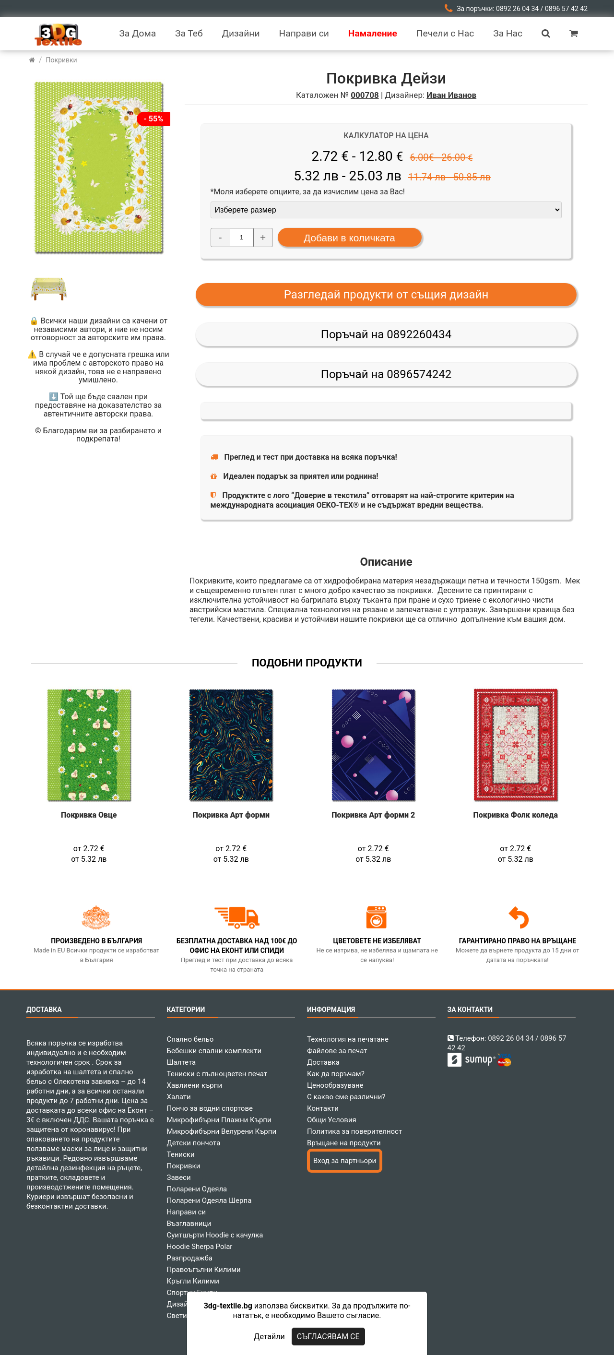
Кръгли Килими (193, 1281)
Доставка (323, 1062)
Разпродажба (190, 1258)
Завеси (179, 1177)
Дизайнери (185, 1304)
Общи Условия (331, 1120)
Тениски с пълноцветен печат (217, 1074)
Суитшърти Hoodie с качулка (215, 1235)
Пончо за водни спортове (210, 1108)
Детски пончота (194, 1143)
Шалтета (181, 1062)
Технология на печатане (348, 1039)
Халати (179, 1097)
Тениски (181, 1154)
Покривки (184, 1166)
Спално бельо (190, 1039)
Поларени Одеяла (197, 1189)
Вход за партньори (344, 1160)
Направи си (186, 1212)
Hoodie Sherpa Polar (200, 1246)
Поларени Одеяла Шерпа (209, 1200)
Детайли (269, 1336)
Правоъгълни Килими (204, 1269)
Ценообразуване (335, 1085)
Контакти (323, 1108)
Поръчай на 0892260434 (386, 334)
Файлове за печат (337, 1050)
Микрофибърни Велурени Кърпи (222, 1131)
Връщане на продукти (344, 1143)
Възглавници (189, 1223)
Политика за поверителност (354, 1131)
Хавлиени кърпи (195, 1085)
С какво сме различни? (346, 1097)
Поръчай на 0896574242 (386, 374)
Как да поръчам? (336, 1074)
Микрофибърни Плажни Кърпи (219, 1120)
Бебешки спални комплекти (214, 1050)
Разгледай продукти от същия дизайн (386, 294)
